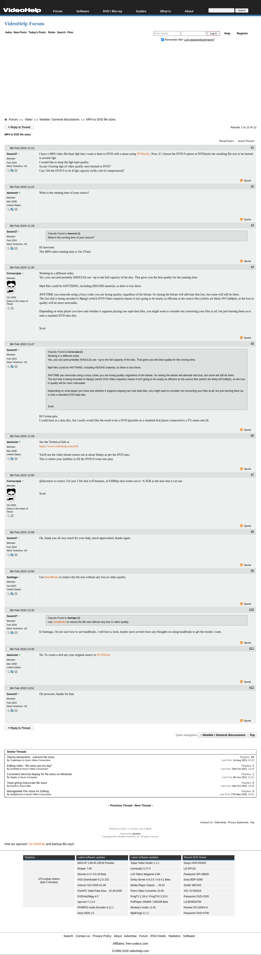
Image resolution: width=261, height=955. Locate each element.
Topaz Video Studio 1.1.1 (144, 863)
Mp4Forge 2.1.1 (139, 913)
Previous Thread (121, 805)
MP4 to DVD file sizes (100, 119)
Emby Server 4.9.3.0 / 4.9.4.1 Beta (150, 879)
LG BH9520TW (192, 901)
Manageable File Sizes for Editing (28, 791)
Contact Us (206, 822)
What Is (165, 11)
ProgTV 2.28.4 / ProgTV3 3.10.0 (148, 896)
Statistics (175, 936)
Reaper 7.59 (84, 868)
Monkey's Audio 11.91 (143, 907)
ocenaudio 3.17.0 (140, 868)
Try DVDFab (37, 844)
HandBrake (52, 577)
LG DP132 (190, 868)
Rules (51, 32)
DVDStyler (104, 655)
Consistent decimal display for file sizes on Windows (39, 774)
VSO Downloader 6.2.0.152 (93, 879)
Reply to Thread (19, 127)
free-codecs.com (137, 943)
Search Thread (245, 141)
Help (227, 33)
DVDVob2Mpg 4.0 (87, 896)
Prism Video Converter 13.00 (147, 890)
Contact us (83, 936)
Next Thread (143, 805)
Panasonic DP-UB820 (196, 874)
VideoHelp (220, 822)
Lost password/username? (199, 39)
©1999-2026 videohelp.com (130, 951)
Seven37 (12, 153)
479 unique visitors (49, 878)
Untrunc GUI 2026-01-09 (91, 885)
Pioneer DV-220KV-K (196, 907)
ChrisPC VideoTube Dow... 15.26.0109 (99, 890)
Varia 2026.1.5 (85, 913)
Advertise (130, 936)
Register (242, 33)
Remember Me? (172, 39)
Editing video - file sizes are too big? (29, 765)
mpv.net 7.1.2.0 (86, 901)
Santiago (12, 577)
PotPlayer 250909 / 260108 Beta (149, 901)
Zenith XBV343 (192, 885)
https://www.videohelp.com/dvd (58, 446)
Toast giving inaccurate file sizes (27, 782)
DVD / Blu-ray (112, 11)
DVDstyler (143, 153)
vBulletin (136, 833)
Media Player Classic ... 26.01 (147, 885)
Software (82, 11)
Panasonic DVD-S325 (196, 896)
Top (252, 735)
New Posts (20, 32)
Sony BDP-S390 (193, 879)
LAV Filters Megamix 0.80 (145, 874)
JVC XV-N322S (192, 890)
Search (61, 32)
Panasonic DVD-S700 (196, 913)
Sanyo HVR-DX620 (195, 863)
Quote (245, 180)
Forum (58, 11)
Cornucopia (14, 273)
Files (70, 32)
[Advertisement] (132, 80)
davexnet (12, 192)
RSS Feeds (158, 936)
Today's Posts (37, 32)
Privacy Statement (238, 822)
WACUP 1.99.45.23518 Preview (95, 863)
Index (8, 32)
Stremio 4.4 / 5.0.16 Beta (91, 874)
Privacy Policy (102, 936)
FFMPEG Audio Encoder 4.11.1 (95, 907)
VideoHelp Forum (24, 23)
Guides (141, 11)
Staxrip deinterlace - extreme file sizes (30, 757)
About (189, 11)
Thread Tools (225, 141)
